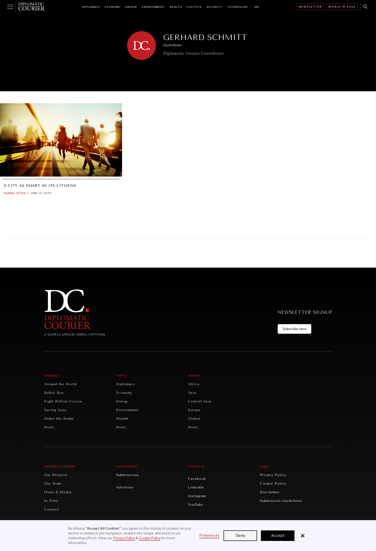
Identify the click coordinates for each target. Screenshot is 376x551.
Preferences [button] (209, 535)
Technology (237, 7)
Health (176, 7)
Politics (194, 7)
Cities (21, 193)
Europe (194, 410)
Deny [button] (240, 535)
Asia (192, 393)
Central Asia (199, 401)
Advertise (125, 487)
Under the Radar (59, 419)
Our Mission (55, 475)
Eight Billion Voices (63, 401)
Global (9, 193)
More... (50, 427)
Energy (131, 7)
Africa (193, 384)
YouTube (195, 505)
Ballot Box (54, 393)
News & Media (57, 492)
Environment (153, 7)
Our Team (52, 484)
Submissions (127, 475)
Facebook (197, 479)
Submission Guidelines (281, 501)
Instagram (197, 496)
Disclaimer (270, 492)
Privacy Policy (273, 475)
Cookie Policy (273, 484)
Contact (51, 509)
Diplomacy (91, 7)
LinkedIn (196, 487)
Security (214, 7)
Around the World (60, 384)
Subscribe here (294, 329)
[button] (302, 535)
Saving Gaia (55, 410)
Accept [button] (277, 535)
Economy (112, 7)
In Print (51, 501)
